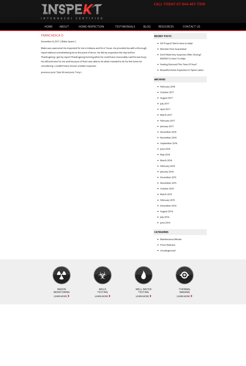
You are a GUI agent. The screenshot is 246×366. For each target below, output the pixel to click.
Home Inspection (91, 26)
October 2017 (167, 92)
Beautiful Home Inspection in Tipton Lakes (182, 70)
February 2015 (167, 200)
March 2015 (166, 194)
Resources (166, 26)
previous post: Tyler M (52, 72)
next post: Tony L (73, 72)
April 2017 (165, 109)
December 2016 (168, 131)
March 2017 (166, 114)
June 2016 (165, 148)
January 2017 (167, 126)
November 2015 (168, 182)
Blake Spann (68, 41)
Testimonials (125, 26)
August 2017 (166, 97)
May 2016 (165, 154)
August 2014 (166, 211)
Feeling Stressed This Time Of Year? (178, 64)
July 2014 (164, 217)
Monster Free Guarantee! (173, 48)
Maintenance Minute (171, 239)
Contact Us (191, 26)
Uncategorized (167, 250)
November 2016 (168, 137)
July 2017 (164, 103)
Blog (147, 26)
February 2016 (167, 166)
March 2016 (166, 160)
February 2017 (167, 120)
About (64, 26)
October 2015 (167, 188)
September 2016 (168, 143)
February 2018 (167, 86)
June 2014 (165, 222)
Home (48, 26)
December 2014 (168, 205)
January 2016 (167, 171)
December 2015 (168, 177)
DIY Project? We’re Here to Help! (176, 43)
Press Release (167, 244)
